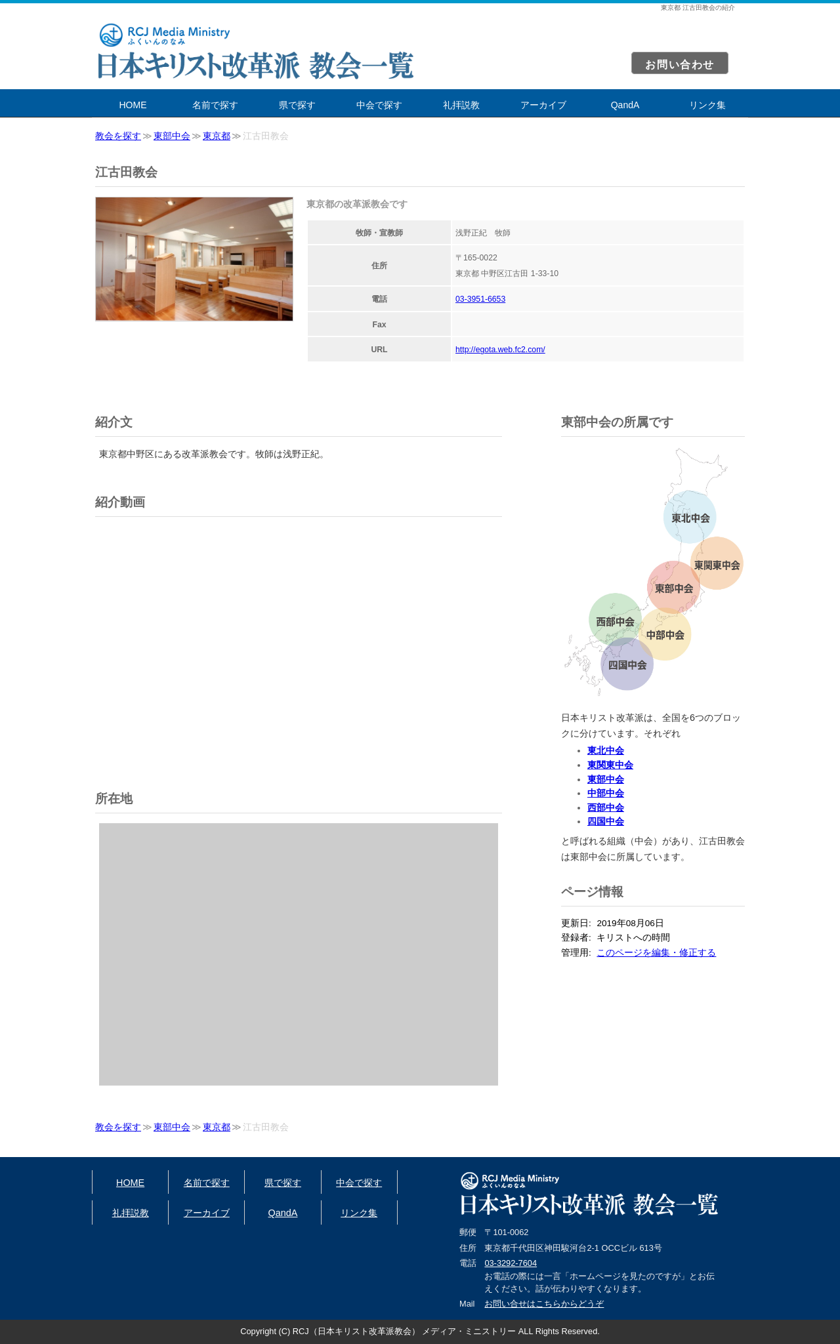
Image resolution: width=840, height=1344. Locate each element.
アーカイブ (543, 105)
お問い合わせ (680, 64)
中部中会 (605, 793)
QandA (625, 105)
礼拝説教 (461, 105)
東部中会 (172, 136)
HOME (133, 105)
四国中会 (605, 821)
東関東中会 (610, 765)
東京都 (216, 136)
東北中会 (605, 750)
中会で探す (379, 105)
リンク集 (707, 105)
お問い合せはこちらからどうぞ (544, 1304)
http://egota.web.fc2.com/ (500, 349)
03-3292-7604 (510, 1263)
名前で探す (215, 105)
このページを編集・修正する (656, 953)
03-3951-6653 (480, 299)
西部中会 (605, 807)
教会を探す (118, 136)
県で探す (297, 105)
